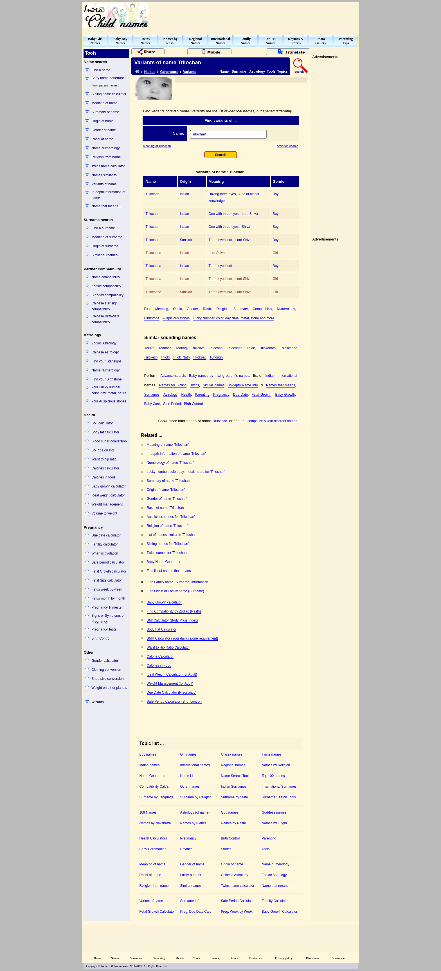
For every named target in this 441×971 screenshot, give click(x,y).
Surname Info (190, 901)
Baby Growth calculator (164, 602)
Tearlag (181, 348)
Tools (271, 72)
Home (97, 958)
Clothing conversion (106, 670)
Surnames (152, 395)
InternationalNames (220, 41)
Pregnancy (221, 395)
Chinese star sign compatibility (104, 306)
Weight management (107, 504)
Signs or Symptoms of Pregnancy (107, 618)
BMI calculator (102, 423)
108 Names (148, 812)
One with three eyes (224, 214)
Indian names (150, 765)
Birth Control (100, 638)
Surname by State (234, 797)
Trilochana (153, 253)
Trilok (251, 348)
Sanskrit (186, 240)
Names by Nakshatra (155, 823)
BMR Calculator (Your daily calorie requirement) (182, 638)
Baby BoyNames (120, 41)
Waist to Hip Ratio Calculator (168, 647)
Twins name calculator (108, 166)
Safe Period (172, 404)
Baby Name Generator (164, 562)
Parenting (202, 395)
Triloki (165, 357)
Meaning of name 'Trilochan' (168, 445)
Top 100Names (270, 41)
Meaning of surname (106, 237)
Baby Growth (285, 395)
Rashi (207, 309)
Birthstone (151, 318)
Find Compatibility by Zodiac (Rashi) (174, 611)
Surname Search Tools (279, 797)
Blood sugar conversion (109, 441)
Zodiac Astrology (103, 343)
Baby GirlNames (95, 41)
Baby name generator (107, 78)
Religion (222, 309)
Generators (169, 72)
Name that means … (277, 886)
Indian (184, 194)
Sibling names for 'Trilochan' (168, 544)
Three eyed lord (220, 240)
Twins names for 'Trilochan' (167, 553)
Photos (180, 958)
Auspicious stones (176, 318)
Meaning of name (104, 103)
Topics (282, 72)
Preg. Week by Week (237, 912)
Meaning (161, 309)
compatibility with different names (272, 421)
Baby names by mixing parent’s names (219, 376)
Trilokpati (199, 357)
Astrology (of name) (195, 812)
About (234, 958)
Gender (192, 309)
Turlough (216, 357)
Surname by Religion (196, 797)
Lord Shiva (250, 214)
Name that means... (106, 206)
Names (149, 72)
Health (186, 395)
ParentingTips (346, 41)
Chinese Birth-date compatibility (105, 319)
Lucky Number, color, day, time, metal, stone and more (233, 318)
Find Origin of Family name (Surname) (175, 591)
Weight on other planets (109, 688)
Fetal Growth (261, 395)
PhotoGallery (320, 41)
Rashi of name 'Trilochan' (165, 508)
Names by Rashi (233, 823)
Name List (187, 776)
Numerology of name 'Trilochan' (170, 463)
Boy (276, 194)
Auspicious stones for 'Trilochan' (171, 517)
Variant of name (151, 901)
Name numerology (275, 864)
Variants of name (104, 184)
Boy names (148, 754)
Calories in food (103, 477)
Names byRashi (170, 41)
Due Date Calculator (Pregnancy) (172, 692)
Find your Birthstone (106, 379)
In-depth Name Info (243, 385)
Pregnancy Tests (103, 629)
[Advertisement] (256, 15)
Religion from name (106, 157)
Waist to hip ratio (103, 459)
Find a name (100, 70)
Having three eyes (222, 194)
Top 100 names (273, 776)
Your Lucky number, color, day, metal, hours (108, 390)
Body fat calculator (105, 432)
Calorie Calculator (160, 656)
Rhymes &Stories (295, 41)
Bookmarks (338, 958)
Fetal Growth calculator (108, 571)
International (287, 376)
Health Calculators (153, 838)
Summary (240, 309)
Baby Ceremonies (153, 849)
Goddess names (274, 812)
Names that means (280, 385)
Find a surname (103, 228)
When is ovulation (104, 553)
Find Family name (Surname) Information (177, 582)
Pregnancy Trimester (107, 607)
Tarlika (149, 348)
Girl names (188, 754)
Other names (190, 787)
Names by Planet (193, 823)
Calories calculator (105, 468)
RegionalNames (195, 41)
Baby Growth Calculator (280, 912)
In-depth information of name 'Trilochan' (176, 454)
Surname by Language (157, 797)
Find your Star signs (106, 361)
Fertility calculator (104, 544)
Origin (177, 309)
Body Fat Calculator (161, 629)
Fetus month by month (108, 598)
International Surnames (279, 787)
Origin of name (102, 121)
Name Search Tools (236, 776)
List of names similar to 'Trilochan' (172, 535)
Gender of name (103, 130)
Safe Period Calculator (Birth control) (174, 701)
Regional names (233, 765)
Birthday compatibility (107, 295)
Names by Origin (274, 823)
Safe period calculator (107, 562)
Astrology (257, 72)
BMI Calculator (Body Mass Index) (172, 620)
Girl (275, 253)
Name (224, 72)
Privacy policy (283, 958)
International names (195, 765)
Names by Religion (276, 765)
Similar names (213, 385)
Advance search (287, 146)
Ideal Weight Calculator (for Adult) (172, 674)
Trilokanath (267, 348)
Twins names (272, 754)
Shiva (246, 227)
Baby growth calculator (108, 486)
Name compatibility (105, 277)
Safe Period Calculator (238, 901)
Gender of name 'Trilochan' (167, 499)
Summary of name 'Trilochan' (168, 481)
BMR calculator (102, 450)
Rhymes (186, 849)
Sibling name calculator (108, 94)
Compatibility (262, 309)
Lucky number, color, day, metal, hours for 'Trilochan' (186, 472)
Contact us (255, 958)
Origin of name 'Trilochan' (166, 490)
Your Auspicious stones (108, 401)
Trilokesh (151, 357)
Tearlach (165, 348)
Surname (239, 72)
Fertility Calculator (275, 901)
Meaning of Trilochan (157, 146)
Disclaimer (312, 958)
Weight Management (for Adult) (170, 683)
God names (229, 812)
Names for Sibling (172, 385)
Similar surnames (104, 255)
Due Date (240, 395)
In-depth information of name (108, 195)
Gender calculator (104, 661)
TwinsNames (145, 41)
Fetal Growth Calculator (157, 912)
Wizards (97, 702)
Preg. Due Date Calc (195, 912)
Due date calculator (105, 535)
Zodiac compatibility (106, 286)
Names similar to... (105, 175)
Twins (194, 385)
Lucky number (190, 875)
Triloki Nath (181, 357)
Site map (215, 958)
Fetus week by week (106, 589)
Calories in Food (159, 665)
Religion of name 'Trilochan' (167, 526)
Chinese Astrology (105, 352)
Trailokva (197, 348)
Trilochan (152, 194)
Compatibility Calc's (154, 787)
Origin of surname (104, 246)
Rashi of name (102, 139)
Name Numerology (105, 148)
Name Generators (153, 776)
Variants (189, 72)
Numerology (286, 309)
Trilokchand (288, 348)
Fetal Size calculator (106, 580)
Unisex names (231, 754)
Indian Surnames (234, 787)
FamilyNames (245, 41)
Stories (226, 849)
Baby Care (152, 404)
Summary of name (105, 112)
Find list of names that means (169, 571)
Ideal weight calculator (108, 495)
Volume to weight (104, 513)
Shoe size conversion (107, 679)
